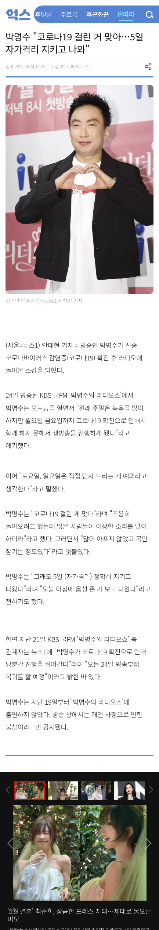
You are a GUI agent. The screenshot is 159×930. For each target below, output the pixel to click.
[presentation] (8, 790)
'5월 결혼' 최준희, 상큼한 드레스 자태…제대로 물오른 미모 (79, 915)
